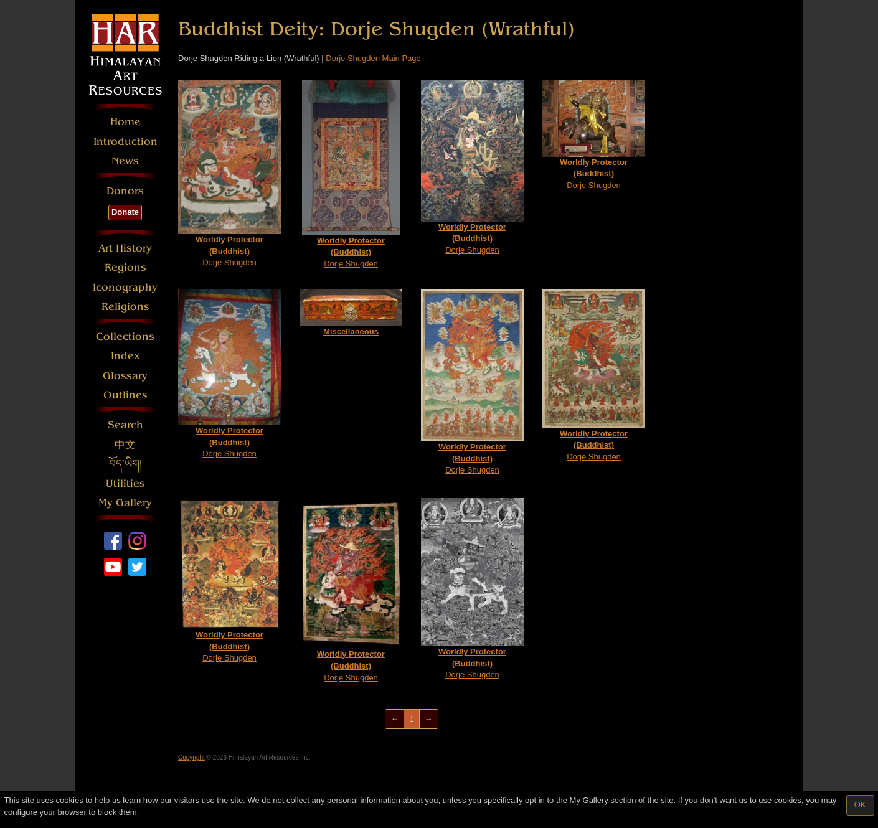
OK (860, 804)
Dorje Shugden (229, 174)
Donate (125, 212)
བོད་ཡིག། (125, 464)
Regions (125, 267)
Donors (125, 191)
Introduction (125, 142)
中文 (125, 445)
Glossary (125, 376)
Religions (125, 307)
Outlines (125, 395)
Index (125, 356)
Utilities (125, 483)
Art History (125, 248)
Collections (125, 336)
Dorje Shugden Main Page (373, 58)
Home (125, 122)
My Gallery (125, 503)
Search (125, 425)
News (125, 161)
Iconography (125, 287)
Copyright (191, 757)
